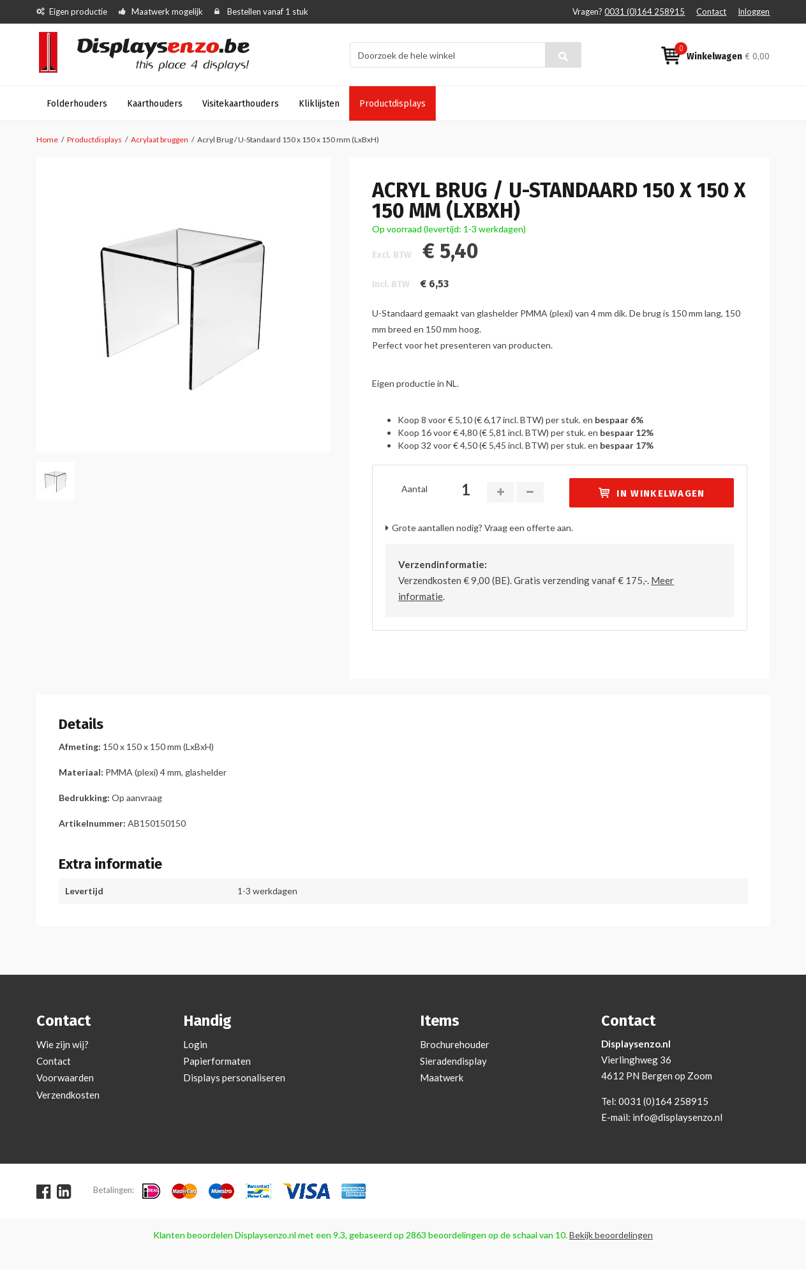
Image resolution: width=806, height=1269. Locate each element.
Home (47, 139)
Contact (711, 11)
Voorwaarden (65, 1077)
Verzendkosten (68, 1094)
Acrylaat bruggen (159, 139)
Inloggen (754, 11)
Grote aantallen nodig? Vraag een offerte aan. (482, 527)
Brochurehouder (454, 1044)
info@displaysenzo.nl (677, 1117)
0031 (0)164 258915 (644, 11)
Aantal (414, 488)
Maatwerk (441, 1077)
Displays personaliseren (234, 1077)
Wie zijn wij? (62, 1044)
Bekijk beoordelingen (611, 1234)
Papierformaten (217, 1061)
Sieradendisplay (453, 1061)
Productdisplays (94, 139)
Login (195, 1044)
